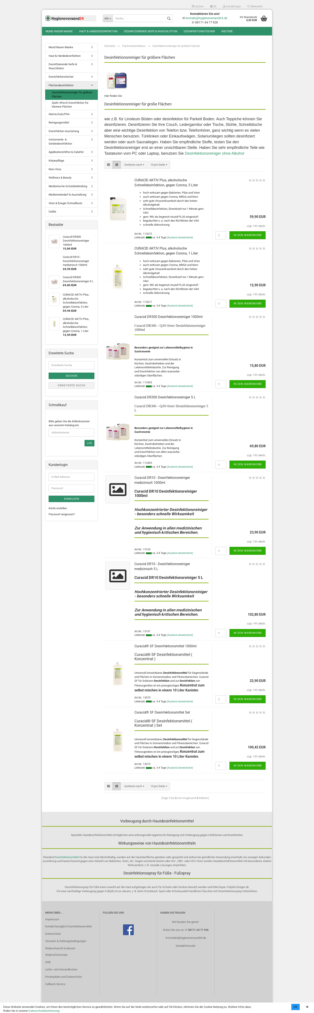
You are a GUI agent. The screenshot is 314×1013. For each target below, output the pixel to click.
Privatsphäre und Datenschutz (63, 976)
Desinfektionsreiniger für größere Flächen (72, 94)
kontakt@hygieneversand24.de (206, 18)
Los (89, 443)
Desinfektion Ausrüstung (64, 131)
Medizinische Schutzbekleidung (68, 186)
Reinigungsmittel (59, 122)
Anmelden (71, 498)
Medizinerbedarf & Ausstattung (67, 194)
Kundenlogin (232, 6)
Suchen (198, 6)
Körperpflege (56, 160)
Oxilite (52, 211)
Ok (295, 1006)
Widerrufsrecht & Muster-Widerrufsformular (60, 951)
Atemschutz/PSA (59, 114)
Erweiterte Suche (71, 385)
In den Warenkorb (248, 235)
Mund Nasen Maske (59, 31)
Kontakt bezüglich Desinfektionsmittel (68, 926)
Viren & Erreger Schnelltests (65, 203)
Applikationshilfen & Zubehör (66, 152)
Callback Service (55, 984)
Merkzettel (254, 6)
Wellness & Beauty (60, 177)
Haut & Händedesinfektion (98, 31)
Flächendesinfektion (61, 85)
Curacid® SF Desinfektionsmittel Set (162, 712)
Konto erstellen (58, 508)
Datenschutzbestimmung (44, 1010)
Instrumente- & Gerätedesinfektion (60, 141)
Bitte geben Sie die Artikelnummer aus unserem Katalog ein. (69, 423)
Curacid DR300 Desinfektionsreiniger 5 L (165, 397)
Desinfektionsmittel (67, 857)
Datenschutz (53, 933)
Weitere (227, 31)
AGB (48, 962)
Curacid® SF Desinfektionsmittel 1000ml (165, 646)
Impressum (52, 919)
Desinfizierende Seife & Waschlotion (150, 31)
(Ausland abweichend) (180, 237)
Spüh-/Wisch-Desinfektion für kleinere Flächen (70, 104)
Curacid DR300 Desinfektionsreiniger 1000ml (168, 317)
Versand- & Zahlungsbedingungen (65, 941)
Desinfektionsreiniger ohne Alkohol (214, 153)
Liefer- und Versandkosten (61, 969)
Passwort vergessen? (62, 514)
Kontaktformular (185, 945)
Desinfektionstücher (199, 31)
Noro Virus (55, 169)
